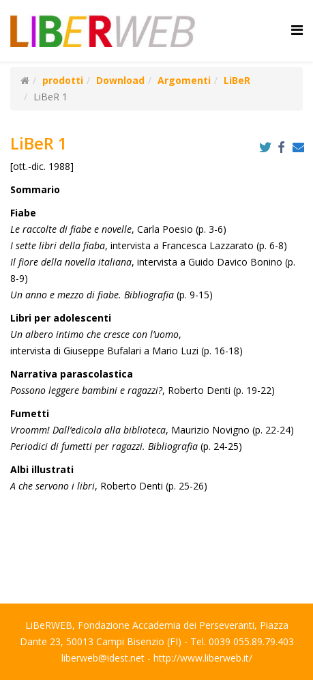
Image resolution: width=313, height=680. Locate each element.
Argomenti (184, 80)
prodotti (62, 80)
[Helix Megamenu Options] (297, 29)
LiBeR (237, 80)
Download (120, 80)
